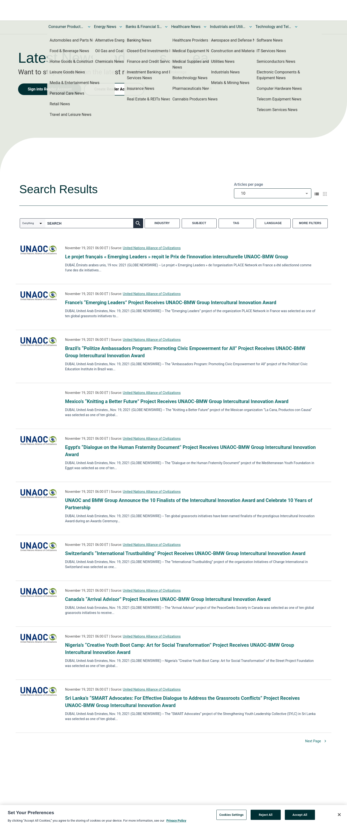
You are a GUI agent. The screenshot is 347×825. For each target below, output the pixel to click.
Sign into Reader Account (50, 89)
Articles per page (248, 184)
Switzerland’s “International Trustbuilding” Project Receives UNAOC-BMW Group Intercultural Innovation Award (185, 553)
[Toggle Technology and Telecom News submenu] (296, 26)
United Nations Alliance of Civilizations (152, 248)
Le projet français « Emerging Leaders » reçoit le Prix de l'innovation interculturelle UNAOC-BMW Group (176, 257)
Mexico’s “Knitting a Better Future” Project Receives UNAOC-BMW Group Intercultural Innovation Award (176, 401)
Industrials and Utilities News (228, 26)
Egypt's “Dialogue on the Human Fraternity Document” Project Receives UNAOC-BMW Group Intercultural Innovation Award (190, 450)
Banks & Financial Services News (144, 26)
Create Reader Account (114, 89)
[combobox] (272, 193)
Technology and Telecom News (273, 26)
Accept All (300, 816)
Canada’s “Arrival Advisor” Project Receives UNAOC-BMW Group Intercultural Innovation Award (168, 599)
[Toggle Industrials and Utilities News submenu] (250, 26)
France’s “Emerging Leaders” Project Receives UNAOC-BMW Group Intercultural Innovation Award (170, 302)
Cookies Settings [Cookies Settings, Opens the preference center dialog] (231, 816)
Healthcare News (185, 26)
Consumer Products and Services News (66, 26)
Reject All (266, 816)
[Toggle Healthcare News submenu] (205, 26)
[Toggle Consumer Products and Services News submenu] (89, 26)
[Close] (339, 816)
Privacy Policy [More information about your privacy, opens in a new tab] (176, 822)
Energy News (105, 26)
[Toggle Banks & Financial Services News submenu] (166, 26)
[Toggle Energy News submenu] (120, 26)
